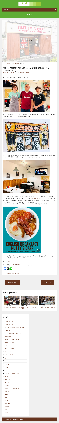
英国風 (12, 273)
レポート (7, 370)
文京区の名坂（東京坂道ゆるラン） (14, 388)
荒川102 (7, 400)
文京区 (9, 273)
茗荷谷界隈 (17, 273)
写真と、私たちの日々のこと (12, 373)
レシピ (6, 367)
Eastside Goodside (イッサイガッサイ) (14, 327)
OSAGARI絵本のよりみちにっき (13, 333)
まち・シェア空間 (9, 348)
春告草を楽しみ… (25, 306)
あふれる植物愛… (8, 306)
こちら (8, 261)
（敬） (11, 72)
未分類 (24, 72)
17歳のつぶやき (9, 321)
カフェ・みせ (8, 361)
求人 (6, 397)
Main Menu (29, 9)
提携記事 (8, 63)
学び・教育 (7, 382)
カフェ (6, 273)
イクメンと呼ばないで (10, 355)
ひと (6, 345)
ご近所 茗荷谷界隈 (15, 63)
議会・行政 (7, 403)
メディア (7, 364)
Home (4, 63)
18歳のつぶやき (9, 324)
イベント (7, 358)
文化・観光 (7, 391)
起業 (6, 409)
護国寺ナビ (7, 406)
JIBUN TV (7, 330)
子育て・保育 (8, 379)
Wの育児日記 (8, 336)
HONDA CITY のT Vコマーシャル (40, 198)
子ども (6, 376)
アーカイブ (7, 352)
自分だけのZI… (42, 306)
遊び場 (6, 412)
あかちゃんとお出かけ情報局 (12, 339)
